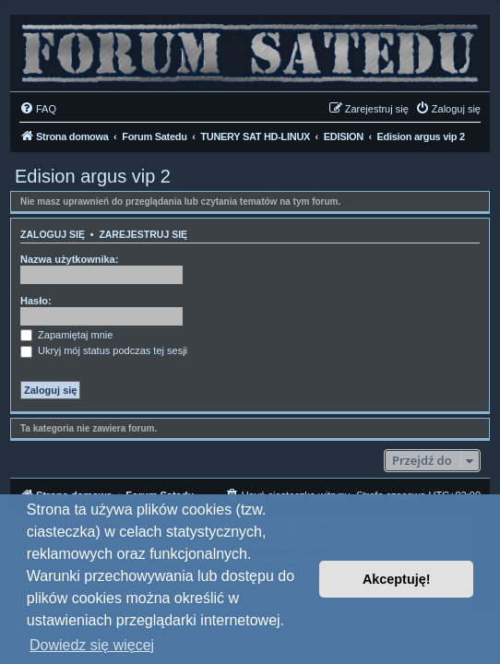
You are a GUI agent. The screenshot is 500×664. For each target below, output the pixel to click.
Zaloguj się (52, 234)
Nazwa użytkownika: (69, 259)
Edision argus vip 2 (93, 176)
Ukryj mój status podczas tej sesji (103, 350)
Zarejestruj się (143, 234)
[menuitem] (37, 109)
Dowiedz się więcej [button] (92, 645)
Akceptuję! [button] (397, 579)
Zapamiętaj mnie (66, 334)
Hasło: (36, 300)
